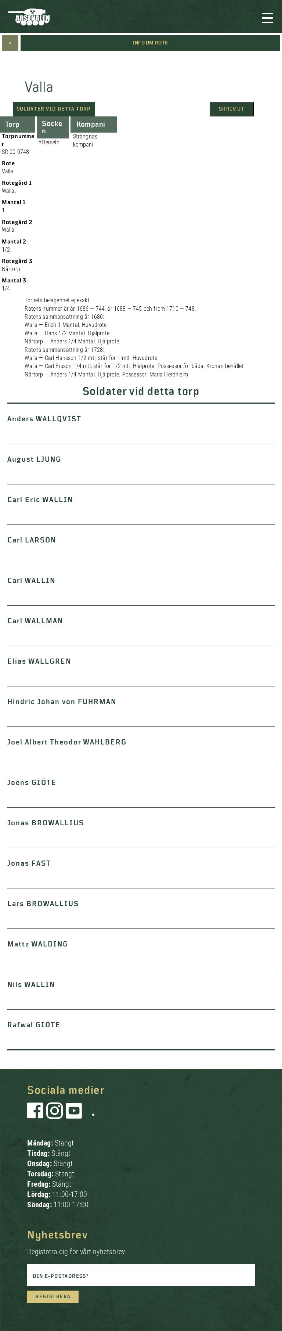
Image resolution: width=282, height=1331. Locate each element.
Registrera (52, 1297)
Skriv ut (232, 109)
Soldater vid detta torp (54, 109)
